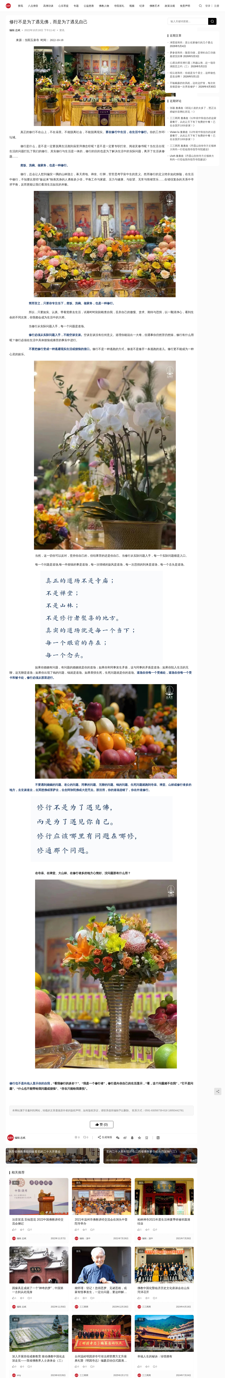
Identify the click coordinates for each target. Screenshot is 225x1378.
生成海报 (103, 1179)
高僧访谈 (49, 5)
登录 (207, 5)
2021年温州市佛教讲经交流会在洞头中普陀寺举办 (83, 1254)
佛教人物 (105, 5)
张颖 (172, 107)
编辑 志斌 (14, 30)
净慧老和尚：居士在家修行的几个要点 (191, 42)
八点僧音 (34, 5)
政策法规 (170, 5)
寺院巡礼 (120, 5)
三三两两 (175, 118)
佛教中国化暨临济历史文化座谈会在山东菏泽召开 (133, 1315)
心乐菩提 (64, 5)
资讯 (21, 5)
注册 (216, 5)
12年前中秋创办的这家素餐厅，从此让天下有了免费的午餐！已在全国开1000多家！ (193, 122)
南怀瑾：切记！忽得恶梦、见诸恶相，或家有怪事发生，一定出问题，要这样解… (83, 1315)
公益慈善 (89, 5)
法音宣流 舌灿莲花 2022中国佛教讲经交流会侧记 (32, 1254)
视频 (132, 5)
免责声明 (186, 5)
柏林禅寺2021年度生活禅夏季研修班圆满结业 (134, 1254)
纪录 (142, 5)
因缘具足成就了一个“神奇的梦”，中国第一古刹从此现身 (30, 1315)
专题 (76, 5)
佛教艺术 (155, 5)
